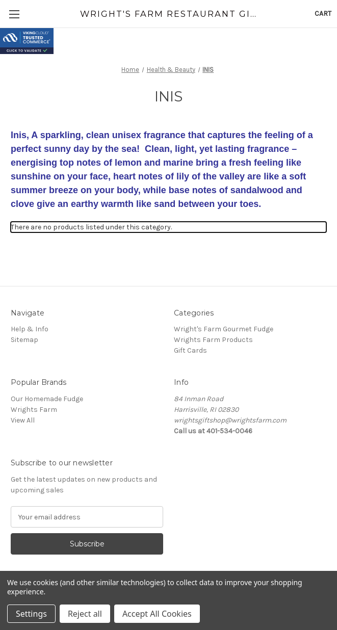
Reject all (85, 613)
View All (23, 420)
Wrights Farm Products (213, 339)
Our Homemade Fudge (47, 399)
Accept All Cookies (157, 613)
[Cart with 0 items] (323, 13)
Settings (31, 613)
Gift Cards (190, 350)
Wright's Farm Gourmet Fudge (223, 329)
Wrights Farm (34, 409)
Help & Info (29, 329)
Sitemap (24, 339)
